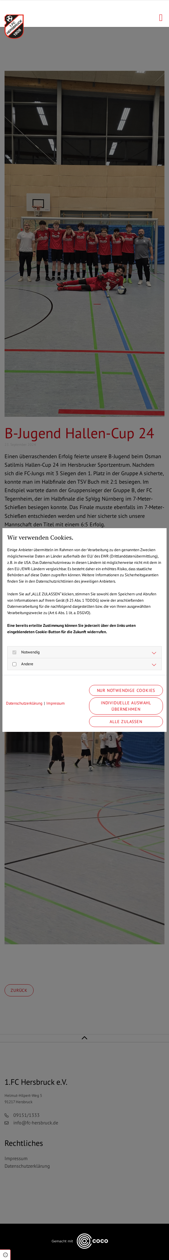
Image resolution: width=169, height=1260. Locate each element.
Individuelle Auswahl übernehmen (126, 706)
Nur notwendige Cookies (126, 690)
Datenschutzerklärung (24, 703)
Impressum (55, 703)
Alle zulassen (126, 721)
